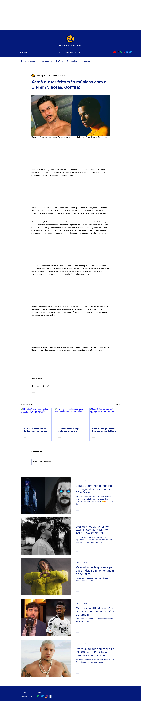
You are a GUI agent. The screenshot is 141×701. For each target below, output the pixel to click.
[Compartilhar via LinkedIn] (43, 386)
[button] (117, 61)
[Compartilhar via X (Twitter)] (38, 386)
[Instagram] (124, 52)
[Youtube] (114, 52)
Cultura (87, 61)
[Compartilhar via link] (48, 386)
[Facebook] (127, 52)
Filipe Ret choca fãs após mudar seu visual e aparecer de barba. (69, 430)
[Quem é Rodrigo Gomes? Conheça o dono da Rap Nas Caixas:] (105, 416)
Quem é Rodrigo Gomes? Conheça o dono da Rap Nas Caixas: (103, 430)
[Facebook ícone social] (50, 696)
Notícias (59, 61)
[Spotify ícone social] (120, 52)
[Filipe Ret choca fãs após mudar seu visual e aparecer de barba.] (70, 416)
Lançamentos (46, 61)
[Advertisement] (63, 15)
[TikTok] (117, 52)
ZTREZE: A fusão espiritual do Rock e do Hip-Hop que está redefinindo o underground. (36, 430)
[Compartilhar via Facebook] (32, 386)
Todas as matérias (28, 61)
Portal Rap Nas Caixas (71, 45)
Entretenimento (73, 61)
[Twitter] (130, 52)
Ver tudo (117, 404)
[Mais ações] (108, 75)
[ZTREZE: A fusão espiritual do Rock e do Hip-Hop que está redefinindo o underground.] (36, 416)
